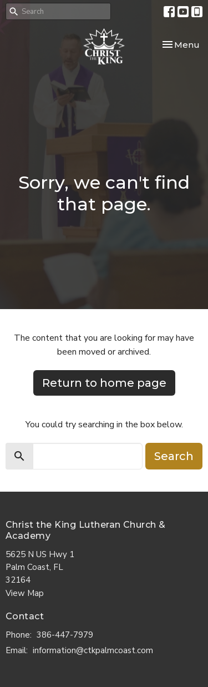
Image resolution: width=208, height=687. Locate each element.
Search (174, 456)
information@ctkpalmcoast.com (93, 650)
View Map (25, 593)
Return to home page (104, 383)
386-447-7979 (65, 634)
